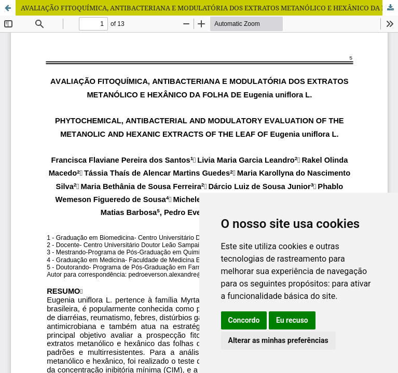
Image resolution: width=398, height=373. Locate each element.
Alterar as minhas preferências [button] (278, 340)
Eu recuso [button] (292, 320)
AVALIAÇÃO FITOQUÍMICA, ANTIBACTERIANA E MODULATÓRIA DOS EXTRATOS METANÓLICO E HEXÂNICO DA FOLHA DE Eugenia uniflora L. (209, 7)
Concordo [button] (244, 320)
